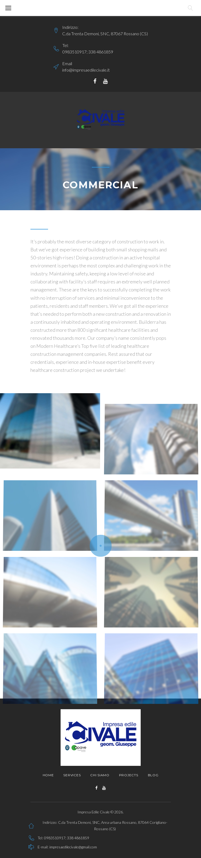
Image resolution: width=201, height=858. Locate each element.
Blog (153, 775)
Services (72, 775)
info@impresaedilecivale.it (86, 69)
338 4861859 (100, 51)
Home (48, 775)
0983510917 (74, 51)
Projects (128, 775)
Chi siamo (99, 775)
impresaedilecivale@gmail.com (73, 847)
